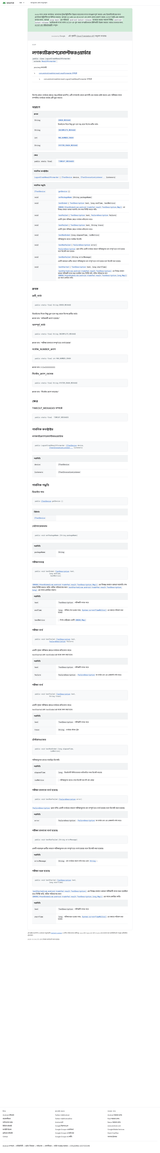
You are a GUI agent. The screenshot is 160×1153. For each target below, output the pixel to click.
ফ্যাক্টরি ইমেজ (7, 1129)
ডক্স (20, 3)
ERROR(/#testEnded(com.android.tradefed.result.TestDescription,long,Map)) (92, 275)
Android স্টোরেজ (8, 1115)
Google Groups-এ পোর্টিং (63, 1137)
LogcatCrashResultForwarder (47, 177)
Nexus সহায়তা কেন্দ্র (114, 1122)
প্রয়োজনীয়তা (7, 1119)
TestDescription (77, 203)
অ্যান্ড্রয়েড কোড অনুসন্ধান (38, 3)
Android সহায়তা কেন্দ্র (115, 1115)
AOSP (34, 45)
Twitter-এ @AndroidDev (63, 1119)
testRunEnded (64, 235)
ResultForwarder (49, 61)
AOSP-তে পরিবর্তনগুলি (44, 25)
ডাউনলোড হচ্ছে (8, 1122)
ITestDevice (67, 177)
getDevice (62, 191)
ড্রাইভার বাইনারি (8, 1133)
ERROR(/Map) (81, 620)
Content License (56, 933)
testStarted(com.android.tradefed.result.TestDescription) (84, 271)
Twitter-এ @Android (62, 1115)
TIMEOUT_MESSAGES (66, 161)
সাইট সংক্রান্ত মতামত (61, 1146)
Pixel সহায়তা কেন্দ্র (113, 1119)
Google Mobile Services (116, 1129)
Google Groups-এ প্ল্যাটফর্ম (64, 1129)
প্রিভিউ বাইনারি (7, 1126)
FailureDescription (99, 215)
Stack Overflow (113, 1133)
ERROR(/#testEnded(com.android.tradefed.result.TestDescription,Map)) (90, 207)
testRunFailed (64, 245)
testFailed (63, 215)
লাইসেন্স (39, 1146)
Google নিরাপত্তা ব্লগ (61, 1126)
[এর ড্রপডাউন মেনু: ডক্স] (25, 2)
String (93, 861)
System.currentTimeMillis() (94, 610)
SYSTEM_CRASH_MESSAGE (68, 145)
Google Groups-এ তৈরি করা (64, 1133)
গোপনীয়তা (48, 1146)
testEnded (62, 203)
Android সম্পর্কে (8, 1146)
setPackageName (65, 197)
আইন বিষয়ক (29, 1146)
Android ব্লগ (59, 1122)
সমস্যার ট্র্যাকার (112, 1137)
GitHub (5, 1137)
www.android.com (114, 1126)
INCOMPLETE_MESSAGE (67, 130)
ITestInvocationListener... (93, 177)
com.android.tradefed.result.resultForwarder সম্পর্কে (58, 73)
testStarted (63, 267)
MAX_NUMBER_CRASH (66, 138)
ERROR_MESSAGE (64, 120)
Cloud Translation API (85, 36)
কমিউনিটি (19, 1146)
